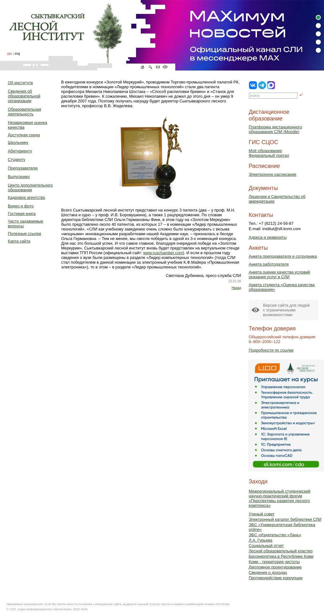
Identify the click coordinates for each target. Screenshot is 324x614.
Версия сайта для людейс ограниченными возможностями (286, 310)
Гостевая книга (22, 213)
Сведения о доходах (268, 572)
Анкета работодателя (269, 264)
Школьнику (18, 142)
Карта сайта (19, 241)
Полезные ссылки (24, 233)
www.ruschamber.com (163, 252)
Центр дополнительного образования (30, 187)
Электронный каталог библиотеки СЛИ (285, 519)
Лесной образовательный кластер (281, 551)
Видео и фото (21, 206)
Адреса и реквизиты (268, 237)
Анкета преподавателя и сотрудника (283, 256)
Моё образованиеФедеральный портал (269, 153)
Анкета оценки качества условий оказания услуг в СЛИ (279, 274)
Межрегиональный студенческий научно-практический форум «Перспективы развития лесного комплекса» (279, 498)
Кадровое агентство (26, 197)
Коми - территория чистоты (274, 561)
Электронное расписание (272, 174)
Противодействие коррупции (275, 577)
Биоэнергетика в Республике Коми (281, 556)
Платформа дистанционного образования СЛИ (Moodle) (275, 129)
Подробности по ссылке (271, 350)
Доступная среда (24, 134)
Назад (236, 288)
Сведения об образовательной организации (24, 96)
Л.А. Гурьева (260, 540)
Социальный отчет (266, 545)
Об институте (20, 82)
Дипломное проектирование (275, 567)
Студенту (16, 159)
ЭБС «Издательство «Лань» (275, 534)
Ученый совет (262, 514)
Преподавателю (23, 168)
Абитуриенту (20, 151)
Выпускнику (19, 176)
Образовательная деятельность (24, 111)
